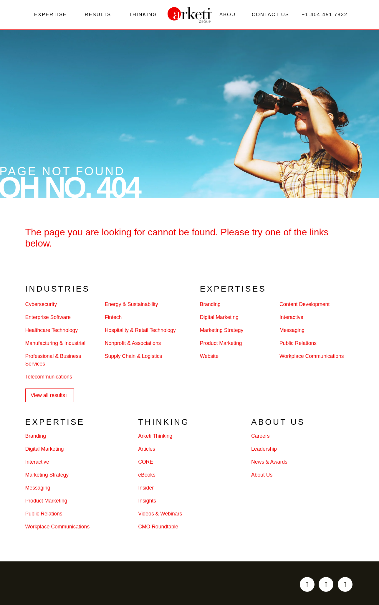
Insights (147, 502)
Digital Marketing (219, 319)
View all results (48, 397)
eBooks (146, 476)
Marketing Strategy (222, 332)
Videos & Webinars (160, 515)
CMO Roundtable (158, 528)
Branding (210, 306)
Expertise (50, 15)
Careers (260, 437)
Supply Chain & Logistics (133, 358)
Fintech (113, 319)
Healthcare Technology (51, 332)
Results (98, 15)
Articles (146, 450)
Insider (146, 489)
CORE (145, 463)
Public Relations (298, 345)
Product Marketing (221, 345)
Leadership (264, 450)
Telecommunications (48, 378)
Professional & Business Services (53, 361)
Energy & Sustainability (131, 306)
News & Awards (269, 463)
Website (209, 358)
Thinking (143, 15)
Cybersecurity (41, 306)
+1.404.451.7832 (324, 15)
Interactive (291, 319)
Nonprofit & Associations (133, 345)
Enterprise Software (48, 319)
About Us (261, 476)
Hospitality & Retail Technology (140, 332)
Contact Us (269, 15)
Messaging (291, 332)
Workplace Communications (311, 358)
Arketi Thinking (155, 437)
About (229, 15)
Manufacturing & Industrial (55, 345)
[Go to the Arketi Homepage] (190, 15)
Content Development (304, 306)
